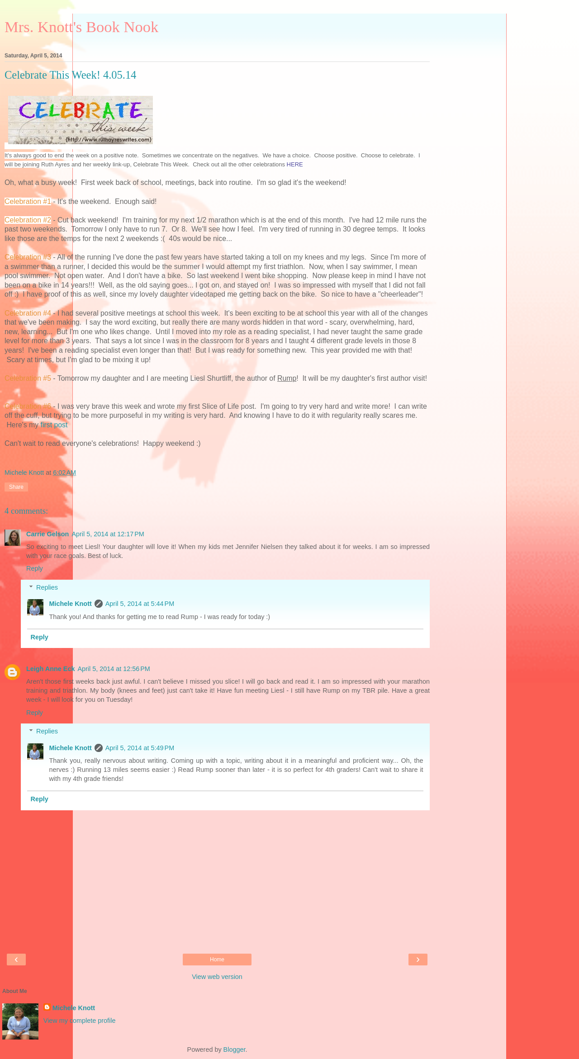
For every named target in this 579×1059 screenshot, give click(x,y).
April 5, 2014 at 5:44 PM (139, 603)
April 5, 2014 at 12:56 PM (113, 668)
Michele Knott (70, 603)
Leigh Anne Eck (50, 668)
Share (16, 487)
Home (217, 959)
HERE (295, 164)
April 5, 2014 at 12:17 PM (107, 534)
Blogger (234, 1049)
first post (54, 425)
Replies (47, 587)
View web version (217, 976)
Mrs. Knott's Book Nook (81, 26)
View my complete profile (79, 1020)
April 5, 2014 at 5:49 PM (139, 748)
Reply (34, 568)
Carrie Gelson (47, 534)
